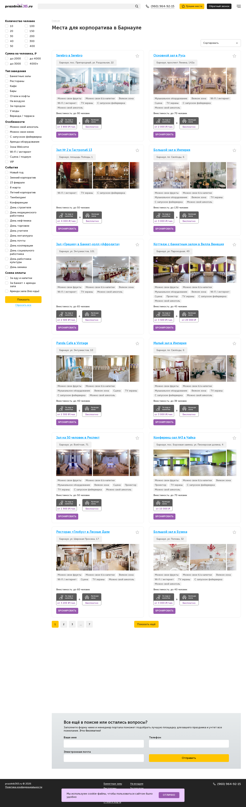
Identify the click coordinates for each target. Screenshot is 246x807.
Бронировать (67, 134)
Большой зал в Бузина (170, 532)
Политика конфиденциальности (23, 787)
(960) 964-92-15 (227, 783)
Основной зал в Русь (169, 55)
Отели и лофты (112, 802)
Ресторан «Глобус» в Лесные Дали (83, 532)
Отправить (189, 758)
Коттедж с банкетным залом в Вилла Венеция (188, 244)
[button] (136, 81)
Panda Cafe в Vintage (72, 343)
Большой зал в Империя (171, 150)
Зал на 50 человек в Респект (78, 437)
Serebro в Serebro (69, 55)
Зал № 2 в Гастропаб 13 (74, 150)
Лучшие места (192, 6)
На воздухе (136, 783)
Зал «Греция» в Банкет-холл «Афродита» (88, 244)
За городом (137, 788)
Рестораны (110, 788)
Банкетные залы (113, 783)
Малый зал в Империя (170, 343)
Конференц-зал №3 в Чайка (174, 437)
